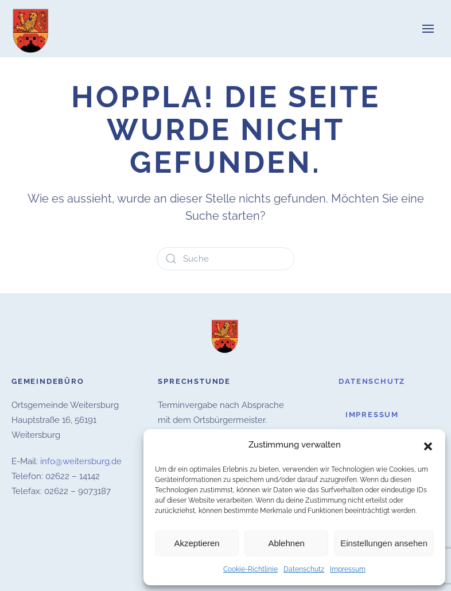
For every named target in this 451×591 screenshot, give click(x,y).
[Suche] (225, 258)
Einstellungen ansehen (383, 543)
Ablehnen (286, 543)
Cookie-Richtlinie (250, 569)
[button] (428, 445)
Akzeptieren (196, 543)
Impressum (348, 569)
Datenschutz (303, 569)
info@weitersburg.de (81, 461)
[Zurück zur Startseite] (31, 28)
